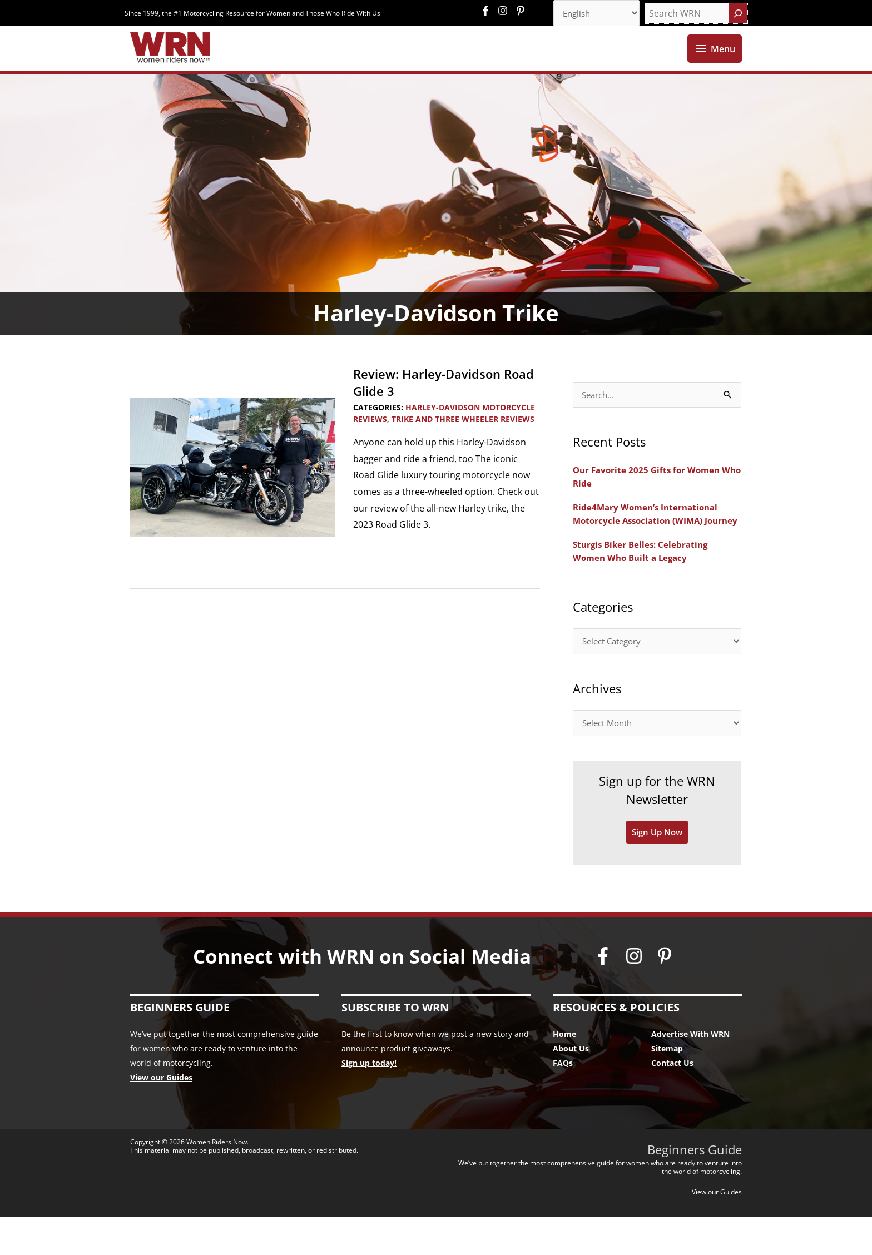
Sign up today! (369, 1102)
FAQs (563, 1102)
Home (564, 1073)
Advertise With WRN (690, 1073)
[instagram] (505, 11)
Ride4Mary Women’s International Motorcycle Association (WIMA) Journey (649, 542)
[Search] (738, 14)
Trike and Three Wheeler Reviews (463, 439)
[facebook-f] (488, 11)
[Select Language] (593, 14)
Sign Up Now (657, 871)
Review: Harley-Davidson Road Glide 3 (433, 402)
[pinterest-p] (522, 11)
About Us (571, 1087)
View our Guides (161, 1116)
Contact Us (672, 1102)
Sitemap (667, 1087)
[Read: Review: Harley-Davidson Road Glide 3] (232, 487)
